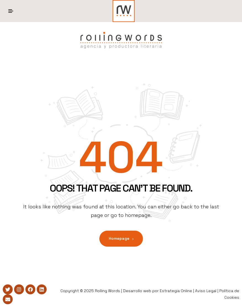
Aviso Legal (205, 290)
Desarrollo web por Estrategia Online (157, 290)
